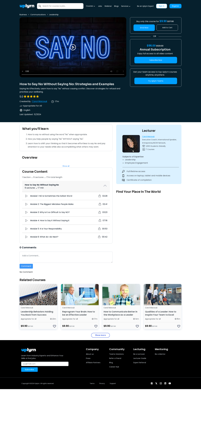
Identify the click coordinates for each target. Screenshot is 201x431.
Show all (66, 166)
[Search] (63, 6)
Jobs (100, 6)
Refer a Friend (115, 358)
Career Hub (114, 367)
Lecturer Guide (139, 358)
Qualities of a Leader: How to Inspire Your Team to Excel (160, 313)
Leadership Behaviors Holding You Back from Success (37, 313)
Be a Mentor (160, 354)
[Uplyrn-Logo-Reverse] (27, 6)
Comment (26, 266)
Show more (100, 335)
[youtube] (169, 383)
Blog (111, 362)
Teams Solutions (116, 354)
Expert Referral (139, 362)
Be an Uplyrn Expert (145, 6)
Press (88, 358)
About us (90, 354)
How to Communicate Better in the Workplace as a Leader (120, 313)
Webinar (108, 6)
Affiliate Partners (93, 362)
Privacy (102, 383)
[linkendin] (165, 383)
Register (175, 6)
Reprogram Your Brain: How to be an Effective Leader (78, 313)
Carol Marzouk (39, 101)
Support (113, 383)
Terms (92, 383)
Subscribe (29, 369)
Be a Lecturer (139, 354)
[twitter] (156, 383)
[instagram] (161, 383)
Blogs (116, 6)
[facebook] (152, 383)
